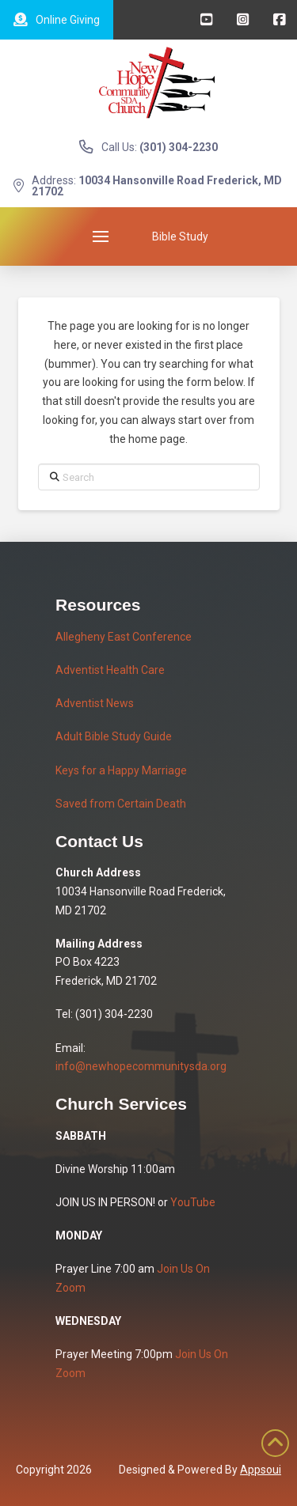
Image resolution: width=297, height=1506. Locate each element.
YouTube (192, 1202)
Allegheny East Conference (123, 636)
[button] (100, 236)
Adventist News (94, 703)
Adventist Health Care (110, 670)
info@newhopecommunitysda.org (141, 1066)
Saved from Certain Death (120, 803)
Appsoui (260, 1469)
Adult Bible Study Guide (113, 736)
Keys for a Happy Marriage (121, 770)
